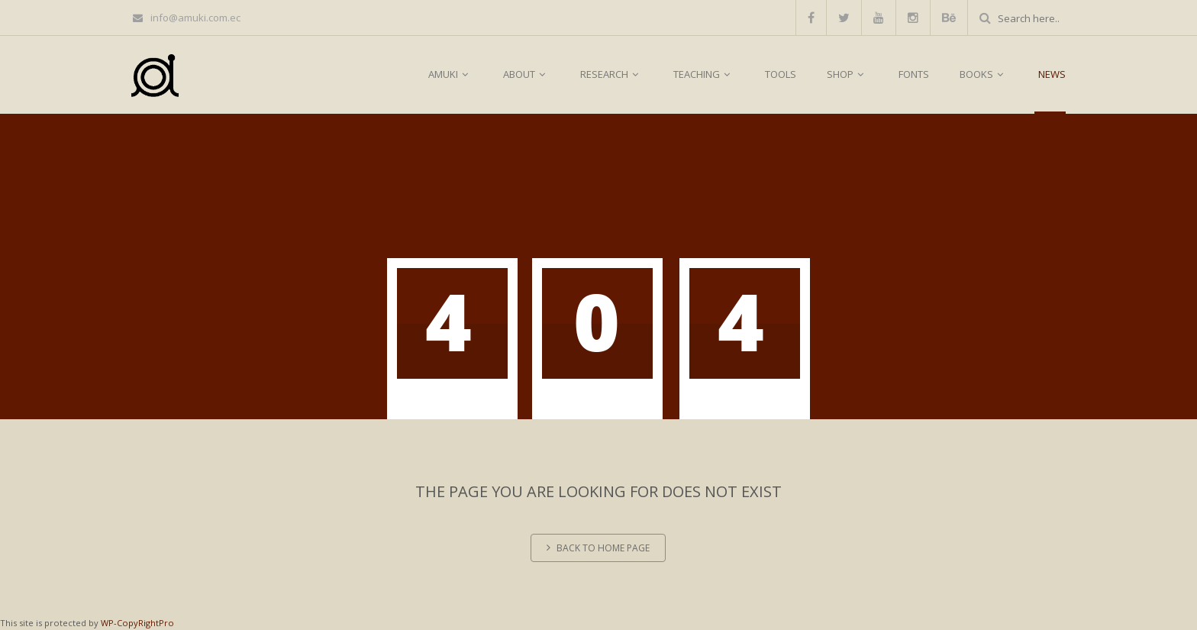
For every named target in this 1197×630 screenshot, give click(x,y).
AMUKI (450, 74)
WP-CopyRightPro (137, 622)
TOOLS (780, 74)
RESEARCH (611, 74)
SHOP (847, 74)
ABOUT (526, 74)
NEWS (1052, 74)
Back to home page (598, 547)
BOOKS (984, 74)
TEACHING (703, 74)
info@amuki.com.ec (186, 17)
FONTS (914, 74)
